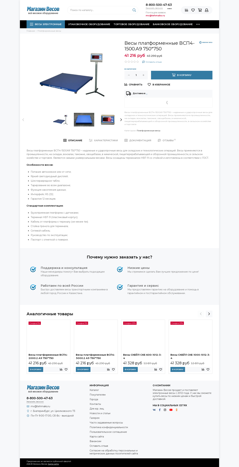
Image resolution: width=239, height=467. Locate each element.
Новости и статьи (100, 413)
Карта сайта (97, 436)
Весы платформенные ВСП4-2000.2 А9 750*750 (48, 356)
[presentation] (23, 119)
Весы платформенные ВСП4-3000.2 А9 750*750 (95, 356)
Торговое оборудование (132, 24)
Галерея (94, 417)
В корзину (35, 369)
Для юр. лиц (97, 408)
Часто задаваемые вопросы (106, 422)
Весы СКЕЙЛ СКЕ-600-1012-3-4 (142, 356)
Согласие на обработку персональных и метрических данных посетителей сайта (114, 452)
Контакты (95, 404)
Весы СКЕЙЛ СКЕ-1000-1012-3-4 (190, 356)
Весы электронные (46, 24)
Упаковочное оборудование (89, 24)
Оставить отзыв (99, 445)
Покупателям (98, 394)
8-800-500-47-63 (159, 5)
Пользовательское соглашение (108, 431)
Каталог (94, 390)
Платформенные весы (148, 130)
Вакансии (95, 441)
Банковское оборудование (173, 24)
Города (94, 399)
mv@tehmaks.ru (40, 406)
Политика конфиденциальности (109, 427)
